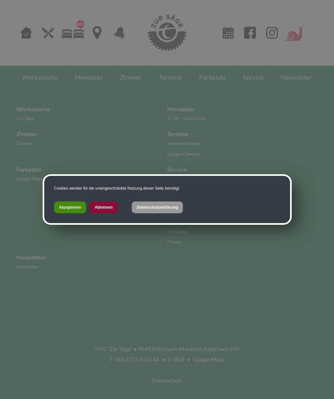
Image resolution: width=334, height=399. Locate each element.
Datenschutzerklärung (157, 207)
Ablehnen (104, 207)
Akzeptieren (70, 207)
